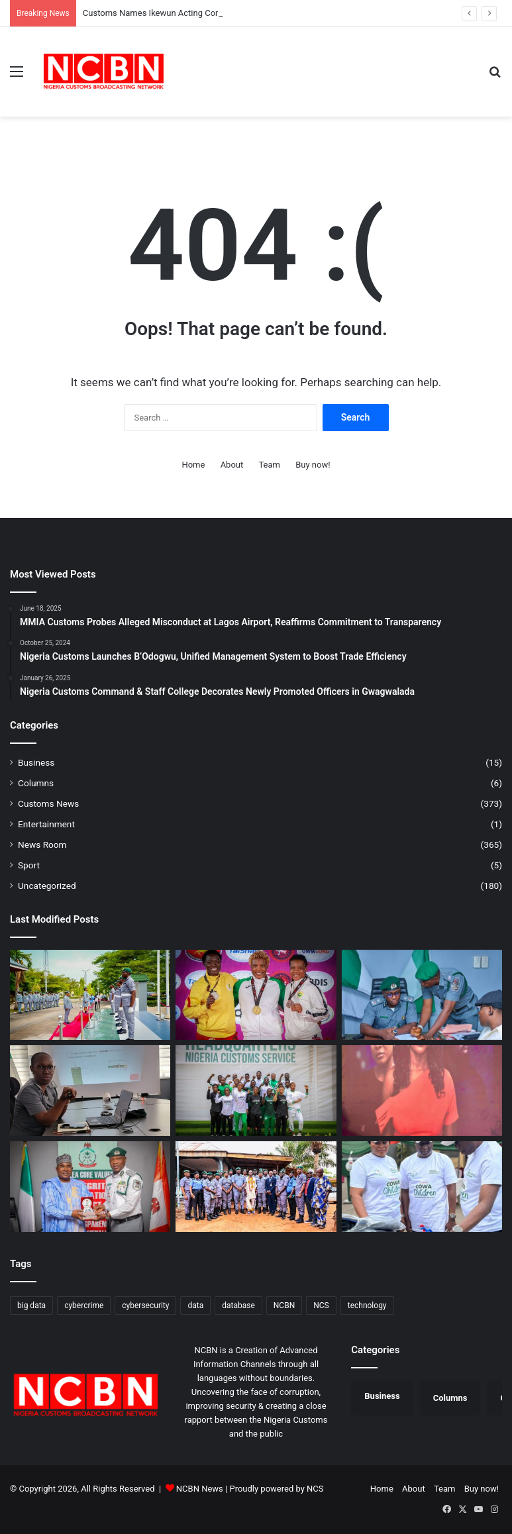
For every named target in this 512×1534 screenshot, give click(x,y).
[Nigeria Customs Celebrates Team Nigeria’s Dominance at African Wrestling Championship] (256, 995)
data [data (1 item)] (195, 1305)
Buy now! (312, 465)
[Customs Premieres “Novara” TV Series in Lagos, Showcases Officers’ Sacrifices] (422, 1090)
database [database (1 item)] (238, 1305)
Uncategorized (47, 885)
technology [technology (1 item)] (367, 1305)
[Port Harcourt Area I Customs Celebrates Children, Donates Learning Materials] (422, 1186)
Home (193, 465)
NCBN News (199, 1489)
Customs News (48, 803)
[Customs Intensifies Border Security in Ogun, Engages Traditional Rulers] (256, 1186)
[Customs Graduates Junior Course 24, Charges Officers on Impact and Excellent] (90, 995)
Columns (36, 783)
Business (36, 762)
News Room (42, 844)
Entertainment (46, 824)
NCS (315, 1489)
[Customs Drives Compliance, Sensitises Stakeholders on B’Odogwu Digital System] (90, 1090)
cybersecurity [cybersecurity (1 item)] (145, 1305)
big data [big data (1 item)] (31, 1305)
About (232, 465)
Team (269, 465)
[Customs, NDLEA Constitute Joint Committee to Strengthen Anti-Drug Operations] (90, 1186)
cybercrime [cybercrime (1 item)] (83, 1305)
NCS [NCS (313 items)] (321, 1305)
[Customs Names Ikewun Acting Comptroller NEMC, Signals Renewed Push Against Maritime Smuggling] (422, 995)
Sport (29, 865)
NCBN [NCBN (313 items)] (284, 1305)
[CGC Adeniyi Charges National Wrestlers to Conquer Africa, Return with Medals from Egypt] (256, 1090)
